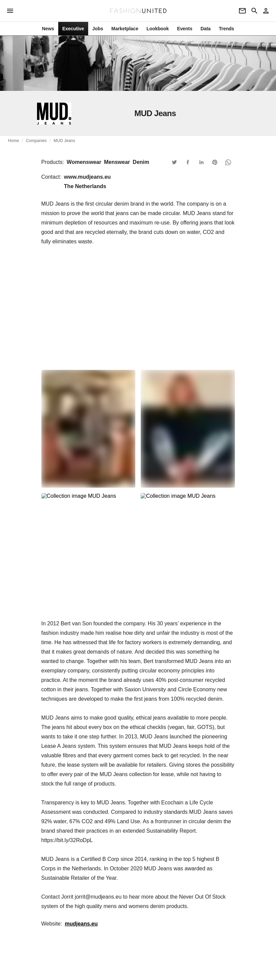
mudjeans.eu (81, 924)
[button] (174, 162)
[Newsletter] (242, 11)
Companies (36, 141)
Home (13, 141)
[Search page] (254, 11)
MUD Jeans (64, 141)
